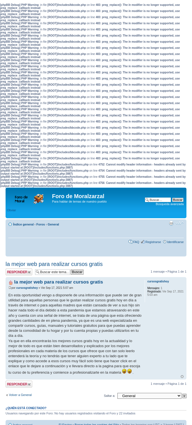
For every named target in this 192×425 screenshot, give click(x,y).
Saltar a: (109, 395)
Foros (40, 224)
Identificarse (175, 242)
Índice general (23, 224)
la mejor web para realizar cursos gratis (54, 264)
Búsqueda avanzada (170, 204)
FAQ (136, 242)
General (53, 224)
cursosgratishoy (27, 287)
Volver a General (20, 395)
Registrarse (153, 242)
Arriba (182, 376)
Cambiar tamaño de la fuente (180, 223)
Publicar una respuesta (19, 271)
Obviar (11, 210)
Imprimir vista (171, 223)
